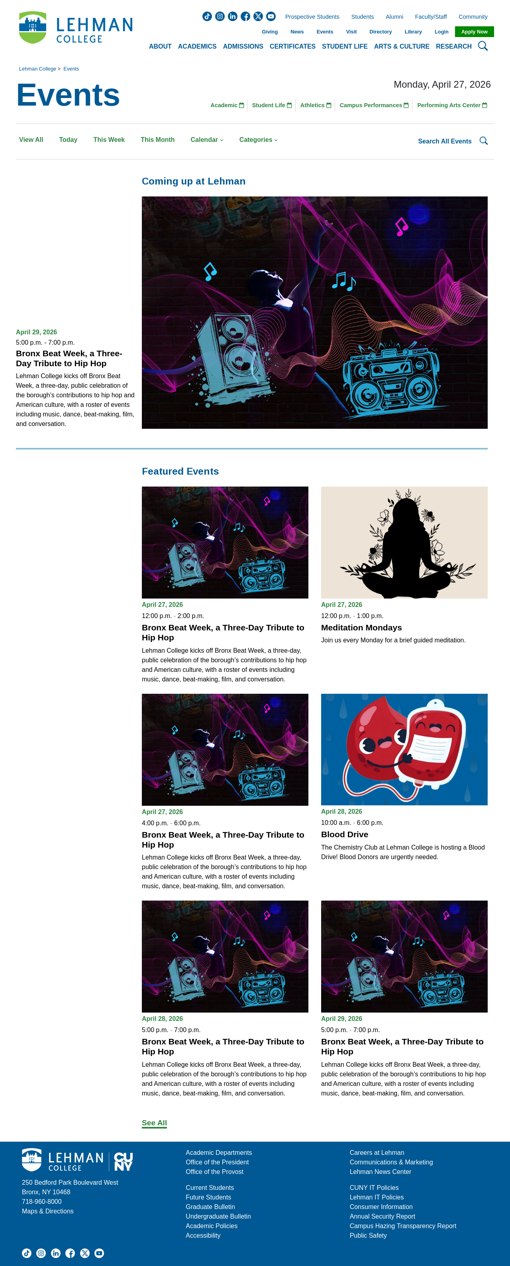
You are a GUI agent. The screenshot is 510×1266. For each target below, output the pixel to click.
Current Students (210, 1187)
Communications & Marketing (391, 1162)
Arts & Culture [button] (402, 46)
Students (363, 17)
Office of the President (217, 1162)
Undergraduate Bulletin (218, 1216)
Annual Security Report (383, 1216)
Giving (270, 32)
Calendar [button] (207, 139)
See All (154, 1123)
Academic (227, 105)
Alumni (394, 17)
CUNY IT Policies (374, 1187)
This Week (109, 139)
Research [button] (454, 46)
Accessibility (203, 1235)
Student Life (272, 105)
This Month (158, 139)
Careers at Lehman (377, 1152)
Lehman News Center (381, 1171)
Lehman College (37, 69)
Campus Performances (374, 105)
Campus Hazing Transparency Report (403, 1226)
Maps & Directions (48, 1211)
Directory (380, 32)
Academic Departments (219, 1152)
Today (68, 139)
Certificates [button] (293, 46)
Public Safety (368, 1235)
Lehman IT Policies (377, 1197)
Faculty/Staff (431, 17)
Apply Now (474, 32)
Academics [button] (197, 46)
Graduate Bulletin (210, 1206)
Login (442, 32)
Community (475, 17)
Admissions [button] (243, 46)
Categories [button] (258, 139)
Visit (351, 32)
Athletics (316, 105)
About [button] (160, 46)
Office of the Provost (214, 1171)
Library (413, 32)
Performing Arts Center (452, 105)
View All (31, 139)
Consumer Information (381, 1206)
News (297, 32)
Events (325, 32)
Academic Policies (211, 1226)
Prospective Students (310, 17)
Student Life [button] (345, 46)
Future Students (208, 1197)
